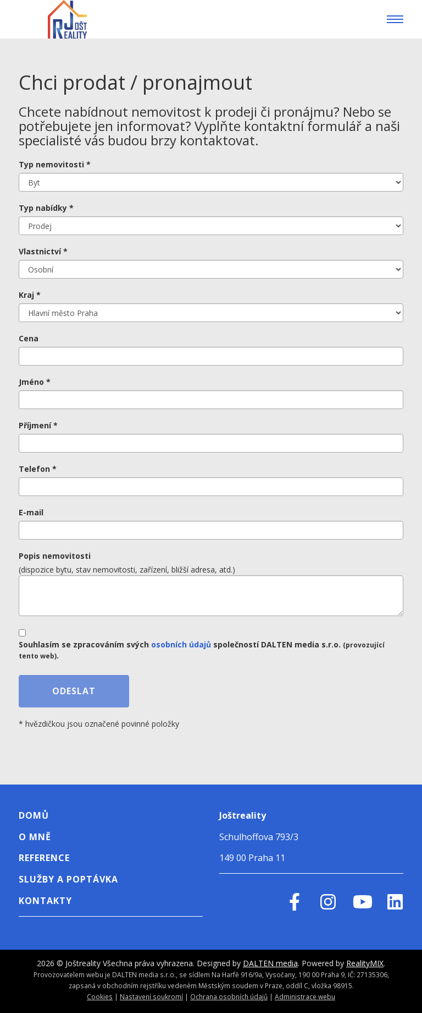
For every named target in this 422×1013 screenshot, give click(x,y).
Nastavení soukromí (151, 996)
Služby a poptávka (68, 879)
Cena (28, 338)
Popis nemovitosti (55, 556)
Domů (34, 815)
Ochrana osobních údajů (229, 996)
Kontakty (45, 901)
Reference (44, 858)
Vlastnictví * (43, 251)
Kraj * (30, 295)
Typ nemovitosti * (55, 164)
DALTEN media (270, 963)
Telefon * (38, 469)
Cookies (100, 996)
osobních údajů (181, 644)
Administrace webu (305, 996)
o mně (35, 837)
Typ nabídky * (46, 208)
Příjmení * (38, 425)
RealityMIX (365, 963)
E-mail (31, 512)
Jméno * (35, 382)
